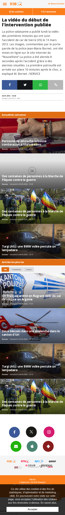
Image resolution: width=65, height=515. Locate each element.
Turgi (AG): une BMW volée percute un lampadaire (29, 248)
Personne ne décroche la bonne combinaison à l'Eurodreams (24, 142)
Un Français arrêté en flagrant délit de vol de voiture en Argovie (31, 297)
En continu (16, 11)
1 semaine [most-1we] (16, 269)
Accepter (32, 509)
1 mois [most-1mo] (28, 269)
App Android (48, 446)
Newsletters (16, 446)
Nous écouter (57, 3)
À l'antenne (48, 11)
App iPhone (32, 446)
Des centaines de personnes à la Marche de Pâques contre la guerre (32, 177)
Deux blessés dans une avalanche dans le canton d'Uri (31, 332)
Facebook (14, 432)
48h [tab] (5, 269)
